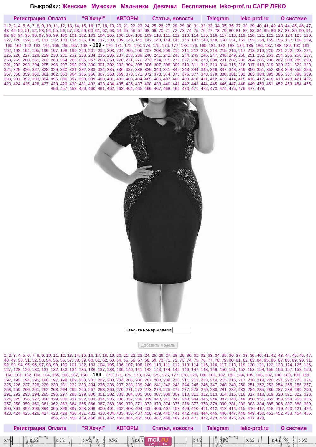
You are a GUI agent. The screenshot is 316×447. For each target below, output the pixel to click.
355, (299, 69)
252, (261, 55)
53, (42, 30)
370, (130, 74)
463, (121, 88)
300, (93, 64)
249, (233, 55)
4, (20, 25)
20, (119, 25)
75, (197, 30)
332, (83, 69)
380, (224, 74)
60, (91, 30)
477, (252, 88)
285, (261, 60)
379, (215, 74)
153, (252, 40)
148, (205, 40)
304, (130, 64)
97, (42, 35)
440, (168, 83)
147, (196, 40)
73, (183, 30)
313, (215, 64)
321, (290, 64)
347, (224, 69)
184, (241, 45)
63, (112, 30)
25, (155, 25)
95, (28, 35)
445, (215, 83)
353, (280, 69)
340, (158, 69)
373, (158, 74)
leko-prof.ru (235, 6)
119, (243, 35)
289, (299, 60)
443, (196, 83)
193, (18, 50)
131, (46, 40)
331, (74, 69)
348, (233, 69)
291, (9, 64)
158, (299, 40)
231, (65, 55)
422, (308, 79)
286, (271, 60)
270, (121, 60)
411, (205, 79)
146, (186, 40)
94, (21, 35)
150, (224, 40)
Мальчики (135, 6)
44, (288, 25)
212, (196, 50)
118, (233, 35)
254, (280, 55)
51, (28, 30)
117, (224, 35)
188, (279, 45)
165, (57, 45)
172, (129, 45)
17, (98, 25)
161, (19, 45)
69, (155, 30)
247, (215, 55)
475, (233, 88)
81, (239, 30)
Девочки (166, 6)
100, (65, 35)
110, (158, 35)
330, (65, 69)
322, (299, 64)
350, (252, 69)
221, (280, 50)
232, (74, 55)
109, (149, 35)
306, (149, 64)
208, (158, 50)
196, (46, 50)
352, (271, 69)
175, (157, 45)
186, (260, 45)
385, (271, 74)
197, (55, 50)
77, (211, 30)
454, (299, 83)
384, (261, 74)
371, (140, 74)
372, (149, 74)
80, (232, 30)
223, (299, 50)
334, (102, 69)
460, (93, 88)
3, (15, 25)
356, (308, 69)
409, (186, 79)
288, (290, 60)
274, (158, 60)
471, (196, 88)
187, (270, 45)
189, (288, 45)
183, (232, 45)
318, (261, 64)
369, (121, 74)
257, (308, 55)
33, (211, 25)
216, (233, 50)
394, (46, 79)
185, (251, 45)
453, (290, 83)
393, (36, 79)
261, (36, 60)
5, (25, 25)
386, (280, 74)
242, (168, 55)
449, (252, 83)
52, (35, 30)
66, (134, 30)
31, (197, 25)
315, (233, 64)
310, (186, 64)
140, (130, 40)
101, (74, 35)
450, (261, 83)
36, (232, 25)
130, (36, 40)
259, (18, 60)
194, (27, 50)
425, (27, 83)
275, (168, 60)
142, (149, 40)
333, (93, 69)
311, (196, 64)
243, (177, 55)
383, (252, 74)
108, (140, 35)
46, (302, 25)
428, (55, 83)
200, (83, 50)
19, (112, 25)
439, (158, 83)
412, (215, 79)
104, (102, 35)
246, (205, 55)
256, (299, 55)
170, (110, 45)
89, (295, 30)
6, (29, 25)
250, (243, 55)
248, (224, 55)
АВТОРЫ (127, 18)
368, (112, 74)
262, (46, 60)
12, (63, 25)
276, (177, 60)
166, (66, 45)
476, (243, 88)
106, (121, 35)
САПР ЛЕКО (269, 6)
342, (177, 69)
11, (56, 25)
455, (308, 83)
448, (243, 83)
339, (149, 69)
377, (196, 74)
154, (261, 40)
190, (298, 45)
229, (46, 55)
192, (9, 50)
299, (83, 64)
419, (280, 79)
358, (18, 74)
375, (177, 74)
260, (27, 60)
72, (176, 30)
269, (112, 60)
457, (65, 88)
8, (39, 25)
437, (140, 83)
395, (55, 79)
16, (91, 25)
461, (102, 88)
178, (185, 45)
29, (183, 25)
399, (93, 79)
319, (271, 64)
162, (28, 45)
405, (149, 79)
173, (138, 45)
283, (243, 60)
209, (168, 50)
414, (233, 79)
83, (253, 30)
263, (55, 60)
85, (267, 30)
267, (93, 60)
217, (243, 50)
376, (186, 74)
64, (119, 30)
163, (38, 45)
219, (261, 50)
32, (204, 25)
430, (74, 83)
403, (130, 79)
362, (55, 74)
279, (205, 60)
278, (196, 60)
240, (149, 55)
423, (9, 83)
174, (148, 45)
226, (18, 55)
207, (149, 50)
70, (162, 30)
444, (205, 83)
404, (140, 79)
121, (261, 35)
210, (177, 50)
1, (6, 25)
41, (267, 25)
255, (290, 55)
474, (224, 88)
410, (196, 79)
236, (112, 55)
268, (102, 60)
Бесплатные (201, 6)
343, (186, 69)
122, (271, 35)
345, (205, 69)
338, (140, 69)
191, (306, 45)
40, (260, 25)
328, (46, 69)
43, (281, 25)
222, (290, 50)
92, (7, 35)
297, (65, 64)
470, (186, 88)
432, (93, 83)
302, (112, 64)
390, (9, 79)
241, (158, 55)
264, (65, 60)
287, (280, 60)
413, (224, 79)
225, (9, 55)
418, (271, 79)
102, (83, 35)
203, (112, 50)
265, (74, 60)
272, (140, 60)
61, (98, 30)
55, (56, 30)
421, (299, 79)
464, (130, 88)
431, (83, 83)
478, (261, 88)
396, (65, 79)
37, (239, 25)
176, (166, 45)
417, (261, 79)
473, (215, 88)
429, (65, 83)
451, (271, 83)
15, (84, 25)
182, (223, 45)
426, (36, 83)
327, (36, 69)
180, (204, 45)
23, (140, 25)
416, (252, 79)
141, (140, 40)
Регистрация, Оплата (40, 18)
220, (271, 50)
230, (55, 55)
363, (65, 74)
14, (77, 25)
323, (308, 64)
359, (27, 74)
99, (56, 35)
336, (121, 69)
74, (190, 30)
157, (290, 40)
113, (186, 35)
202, (102, 50)
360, (36, 74)
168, (85, 45)
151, (233, 40)
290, (308, 60)
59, (84, 30)
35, (225, 25)
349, (243, 69)
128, (18, 40)
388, (299, 74)
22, (134, 25)
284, (252, 60)
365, (83, 74)
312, (205, 64)
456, (55, 88)
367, (102, 74)
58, (77, 30)
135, (83, 40)
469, (177, 88)
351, (261, 69)
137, (102, 40)
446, (224, 83)
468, (168, 88)
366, (93, 74)
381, (233, 74)
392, (27, 79)
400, (102, 79)
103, (93, 35)
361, (46, 74)
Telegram (218, 18)
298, (74, 64)
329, (55, 69)
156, (280, 40)
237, (121, 55)
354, (290, 69)
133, (65, 40)
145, (177, 40)
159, (308, 40)
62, (105, 30)
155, (271, 40)
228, (36, 55)
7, (34, 25)
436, (130, 83)
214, (215, 50)
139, (121, 40)
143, (158, 40)
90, (302, 30)
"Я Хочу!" (93, 18)
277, (186, 60)
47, (309, 25)
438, (149, 83)
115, (205, 35)
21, (127, 25)
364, (74, 74)
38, (246, 25)
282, (233, 60)
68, (147, 30)
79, (225, 30)
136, (93, 40)
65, (127, 30)
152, (243, 40)
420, (290, 79)
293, (27, 64)
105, (112, 35)
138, (112, 40)
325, (18, 69)
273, (149, 60)
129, (27, 40)
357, (9, 74)
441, (177, 83)
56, (63, 30)
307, (158, 64)
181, (213, 45)
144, (168, 40)
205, (130, 50)
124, (290, 35)
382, (243, 74)
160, (10, 45)
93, (14, 35)
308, (168, 64)
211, (186, 50)
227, (27, 55)
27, (169, 25)
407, (168, 79)
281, (224, 60)
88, (288, 30)
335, (112, 69)
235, (102, 55)
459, (83, 88)
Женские (76, 6)
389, (308, 74)
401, (112, 79)
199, (74, 50)
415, (243, 79)
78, (218, 30)
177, (176, 45)
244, (186, 55)
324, (9, 69)
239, (140, 55)
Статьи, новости (172, 18)
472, (205, 88)
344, (196, 69)
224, (308, 50)
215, (224, 50)
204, (121, 50)
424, (18, 83)
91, (309, 30)
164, (47, 45)
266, (83, 60)
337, (130, 69)
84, (260, 30)
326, (27, 69)
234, (93, 55)
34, (218, 25)
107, (130, 35)
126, (308, 35)
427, (46, 83)
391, (18, 79)
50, (21, 30)
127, (9, 40)
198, (65, 50)
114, (196, 35)
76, (204, 30)
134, (74, 40)
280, (215, 60)
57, (70, 30)
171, (120, 45)
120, (252, 35)
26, (162, 25)
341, (168, 69)
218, (252, 50)
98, (49, 35)
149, (215, 40)
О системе (294, 18)
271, (130, 60)
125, (299, 35)
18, (105, 25)
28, (176, 25)
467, (158, 88)
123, (280, 35)
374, (168, 74)
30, (190, 25)
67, (140, 30)
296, (55, 64)
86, (274, 30)
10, (49, 25)
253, (271, 55)
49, (14, 30)
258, (9, 60)
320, (280, 64)
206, (140, 50)
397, (74, 79)
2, (11, 25)
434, (112, 83)
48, (7, 30)
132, (55, 40)
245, (196, 55)
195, (36, 50)
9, (43, 25)
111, (168, 35)
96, (35, 35)
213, (205, 50)
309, (177, 64)
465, (140, 88)
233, (83, 55)
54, (49, 30)
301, (102, 64)
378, (205, 74)
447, (233, 83)
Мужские (104, 6)
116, (215, 35)
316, (243, 64)
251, (252, 55)
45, (295, 25)
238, (130, 55)
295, (46, 64)
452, (280, 83)
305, (140, 64)
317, (252, 64)
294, (36, 64)
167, (75, 45)
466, (149, 88)
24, (147, 25)
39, (253, 25)
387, (290, 74)
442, (186, 83)
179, (194, 45)
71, (169, 30)
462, (112, 88)
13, (70, 25)
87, (281, 30)
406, (158, 79)
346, (215, 69)
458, (74, 88)
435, (121, 83)
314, (224, 64)
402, (121, 79)
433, (102, 83)
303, (121, 64)
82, (246, 30)
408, (177, 79)
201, (93, 50)
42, (274, 25)
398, (83, 79)
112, (177, 35)
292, (18, 64)
